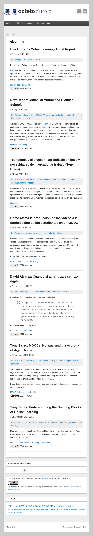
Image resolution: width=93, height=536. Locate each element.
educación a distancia (19, 443)
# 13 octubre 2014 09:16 (20, 227)
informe (46, 124)
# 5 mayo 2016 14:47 (19, 110)
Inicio (8, 23)
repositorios (74, 510)
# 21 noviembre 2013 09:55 (22, 417)
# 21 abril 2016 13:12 (19, 174)
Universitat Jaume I (48, 478)
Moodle (48, 506)
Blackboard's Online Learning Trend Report (42, 49)
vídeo (20, 261)
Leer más (15, 88)
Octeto (22, 487)
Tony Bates (45, 443)
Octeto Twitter (79, 11)
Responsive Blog (80, 527)
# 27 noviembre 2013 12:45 (22, 355)
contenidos (13, 487)
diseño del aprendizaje (56, 510)
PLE (12, 330)
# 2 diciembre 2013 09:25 (21, 286)
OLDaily (25, 437)
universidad (15, 85)
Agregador (30, 23)
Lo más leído (18, 23)
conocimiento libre (64, 506)
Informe (13, 70)
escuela (13, 145)
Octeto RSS (85, 11)
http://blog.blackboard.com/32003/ (26, 60)
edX (26, 261)
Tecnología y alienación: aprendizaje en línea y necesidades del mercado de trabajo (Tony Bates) (45, 164)
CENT (10, 478)
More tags (19, 512)
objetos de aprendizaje (16, 510)
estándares (29, 510)
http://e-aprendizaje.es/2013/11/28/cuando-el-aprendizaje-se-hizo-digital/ (42, 292)
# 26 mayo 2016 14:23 (20, 54)
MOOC (13, 261)
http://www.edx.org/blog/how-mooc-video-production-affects (36, 233)
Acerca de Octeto (43, 23)
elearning (26, 85)
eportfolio (67, 510)
